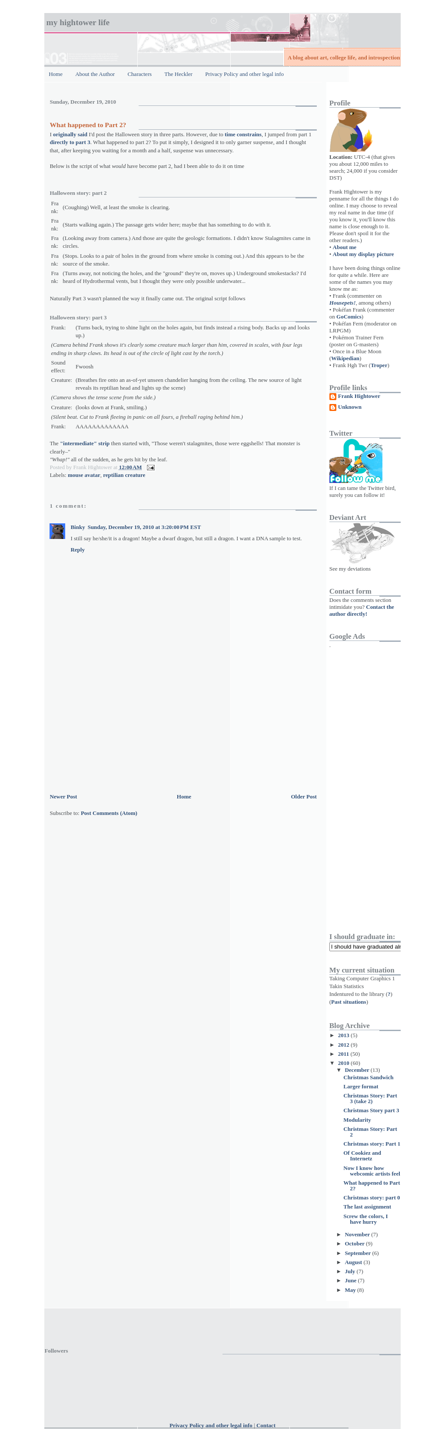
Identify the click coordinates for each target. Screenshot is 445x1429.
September (358, 1253)
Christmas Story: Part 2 (370, 1132)
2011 (344, 1054)
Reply (77, 549)
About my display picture (363, 254)
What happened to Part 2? (88, 124)
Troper (379, 365)
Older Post (303, 796)
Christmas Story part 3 (371, 1110)
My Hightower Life (78, 22)
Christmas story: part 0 (371, 1197)
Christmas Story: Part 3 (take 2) (370, 1098)
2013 (344, 1035)
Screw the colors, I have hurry (365, 1219)
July (350, 1271)
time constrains (243, 134)
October (355, 1243)
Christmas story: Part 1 (371, 1143)
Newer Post (63, 796)
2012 (344, 1044)
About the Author (95, 74)
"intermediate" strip (85, 443)
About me (345, 247)
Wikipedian (345, 358)
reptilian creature (124, 475)
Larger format (360, 1086)
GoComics (349, 316)
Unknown (350, 407)
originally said (70, 134)
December (357, 1070)
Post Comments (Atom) (109, 813)
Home (56, 74)
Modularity (357, 1120)
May (351, 1290)
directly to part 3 (70, 142)
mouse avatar (84, 475)
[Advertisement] (115, 730)
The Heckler (178, 74)
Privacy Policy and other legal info (244, 74)
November (358, 1234)
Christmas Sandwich (368, 1077)
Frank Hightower (359, 396)
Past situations (348, 1002)
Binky (77, 527)
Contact (266, 1425)
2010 (344, 1063)
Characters (139, 74)
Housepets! (342, 302)
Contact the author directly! (361, 610)
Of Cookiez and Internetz (362, 1156)
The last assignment (367, 1206)
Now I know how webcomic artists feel (371, 1171)
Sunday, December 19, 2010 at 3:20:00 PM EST (144, 527)
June (351, 1280)
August (354, 1262)
